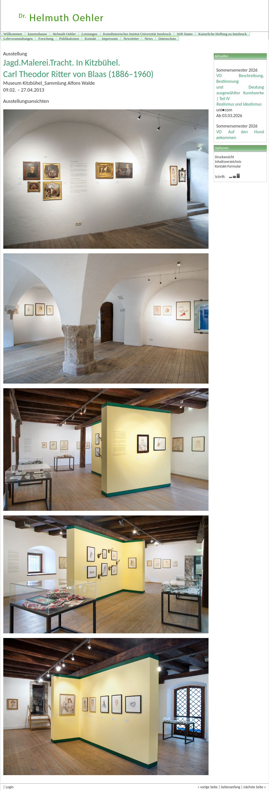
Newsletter (131, 38)
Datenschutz (167, 38)
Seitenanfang (230, 787)
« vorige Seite (208, 787)
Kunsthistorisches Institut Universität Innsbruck (137, 34)
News (148, 38)
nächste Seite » (255, 787)
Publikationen (69, 38)
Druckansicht (224, 157)
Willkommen (13, 34)
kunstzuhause (37, 34)
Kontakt (90, 38)
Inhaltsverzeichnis (228, 161)
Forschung (45, 38)
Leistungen (89, 34)
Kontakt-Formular (228, 166)
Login (10, 787)
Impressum (110, 38)
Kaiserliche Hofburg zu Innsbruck (222, 34)
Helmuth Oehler (64, 34)
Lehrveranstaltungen (18, 38)
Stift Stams (184, 34)
